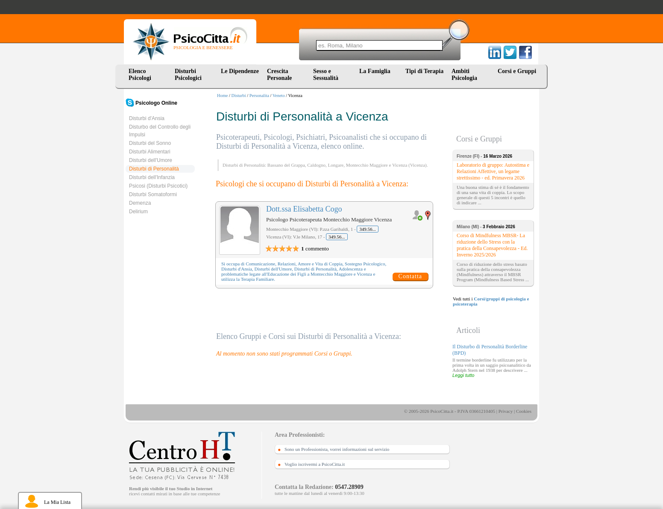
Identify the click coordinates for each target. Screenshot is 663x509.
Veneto (279, 95)
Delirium (138, 212)
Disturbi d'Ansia (146, 118)
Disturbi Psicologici (188, 74)
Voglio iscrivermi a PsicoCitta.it (315, 464)
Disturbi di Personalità (154, 169)
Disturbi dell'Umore (150, 160)
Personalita (259, 95)
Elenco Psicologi (140, 74)
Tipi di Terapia (424, 71)
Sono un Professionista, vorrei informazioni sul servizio (337, 449)
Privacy (506, 411)
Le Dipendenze (240, 71)
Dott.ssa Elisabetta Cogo (304, 209)
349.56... (367, 229)
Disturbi (239, 95)
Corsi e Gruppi (517, 71)
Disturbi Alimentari (149, 152)
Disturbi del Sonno (150, 143)
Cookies (523, 411)
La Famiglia (376, 71)
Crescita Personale (279, 74)
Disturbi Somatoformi (153, 194)
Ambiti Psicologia (464, 74)
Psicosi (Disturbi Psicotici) (158, 186)
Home (222, 95)
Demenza (140, 203)
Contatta (410, 276)
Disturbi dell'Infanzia (152, 177)
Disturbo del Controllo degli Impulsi (160, 131)
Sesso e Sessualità (325, 74)
